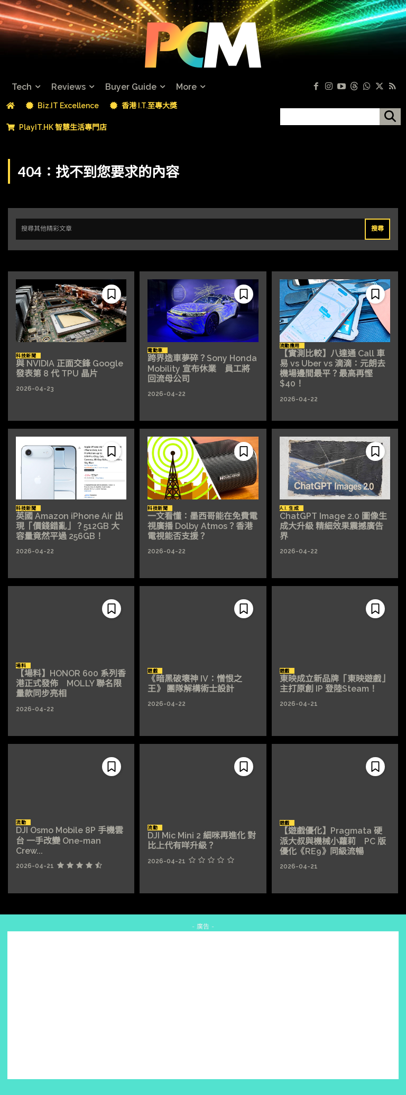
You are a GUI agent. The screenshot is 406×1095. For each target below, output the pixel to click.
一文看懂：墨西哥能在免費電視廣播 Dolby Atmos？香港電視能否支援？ (202, 526)
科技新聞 (26, 355)
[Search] (377, 229)
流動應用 (290, 345)
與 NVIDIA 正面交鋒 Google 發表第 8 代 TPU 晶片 (69, 368)
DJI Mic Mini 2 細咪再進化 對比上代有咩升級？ (201, 840)
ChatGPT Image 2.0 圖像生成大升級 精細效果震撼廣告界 (333, 526)
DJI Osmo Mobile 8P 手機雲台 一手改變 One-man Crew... (69, 840)
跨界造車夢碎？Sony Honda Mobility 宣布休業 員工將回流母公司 (202, 368)
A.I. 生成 (289, 508)
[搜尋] (390, 116)
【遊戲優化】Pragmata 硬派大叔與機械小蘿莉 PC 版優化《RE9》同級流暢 (333, 841)
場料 (21, 665)
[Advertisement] (203, 1005)
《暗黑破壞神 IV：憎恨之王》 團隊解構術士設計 (194, 684)
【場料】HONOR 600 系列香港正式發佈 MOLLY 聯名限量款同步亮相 (71, 683)
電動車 (155, 350)
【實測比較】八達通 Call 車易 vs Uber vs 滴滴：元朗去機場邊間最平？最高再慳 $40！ (332, 368)
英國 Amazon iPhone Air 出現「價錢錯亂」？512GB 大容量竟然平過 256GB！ (69, 526)
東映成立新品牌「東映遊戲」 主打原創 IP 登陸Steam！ (335, 684)
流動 (21, 822)
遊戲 (152, 671)
